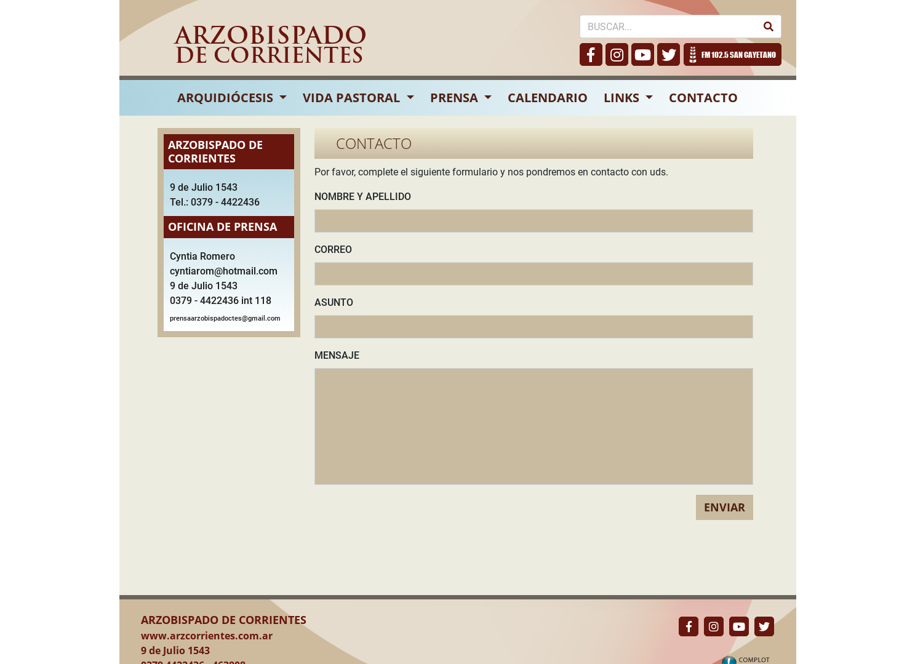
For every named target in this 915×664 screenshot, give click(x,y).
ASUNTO (333, 302)
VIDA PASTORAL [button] (353, 97)
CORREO (333, 249)
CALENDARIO (548, 97)
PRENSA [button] (455, 97)
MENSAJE (336, 355)
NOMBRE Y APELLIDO (362, 196)
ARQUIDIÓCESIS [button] (226, 97)
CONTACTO (703, 97)
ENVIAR (724, 507)
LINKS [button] (623, 97)
